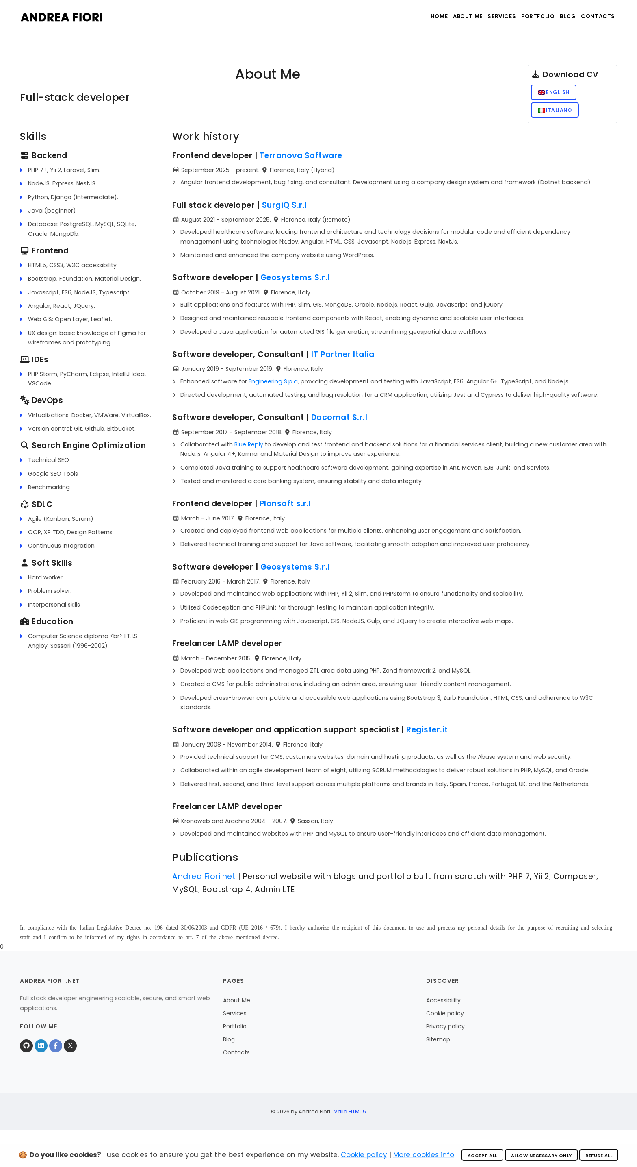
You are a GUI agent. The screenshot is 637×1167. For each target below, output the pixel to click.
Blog (561, 16)
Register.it (427, 733)
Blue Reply (248, 448)
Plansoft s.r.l (285, 507)
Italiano (556, 112)
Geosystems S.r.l (295, 281)
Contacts (596, 16)
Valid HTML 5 (350, 1115)
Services (485, 16)
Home (410, 16)
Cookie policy (445, 1017)
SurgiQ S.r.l (284, 208)
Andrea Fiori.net (204, 880)
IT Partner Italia (343, 358)
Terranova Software (301, 159)
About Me (445, 16)
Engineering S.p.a (273, 385)
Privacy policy (445, 1030)
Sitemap (438, 1043)
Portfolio (525, 16)
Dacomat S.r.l (339, 421)
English (554, 92)
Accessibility (443, 1004)
